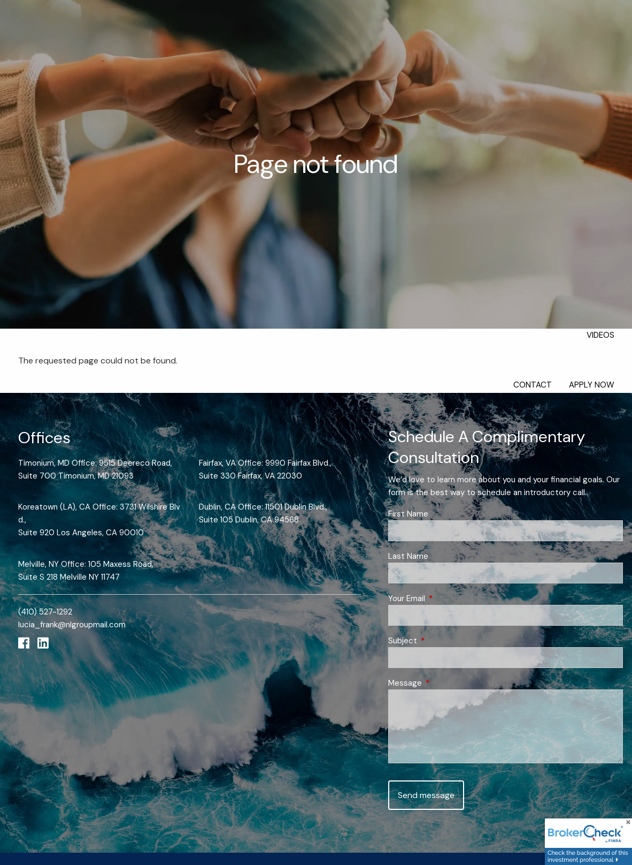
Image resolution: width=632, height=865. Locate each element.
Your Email (445, 598)
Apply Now (591, 385)
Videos (600, 335)
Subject (441, 640)
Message (444, 683)
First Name (408, 514)
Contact (532, 385)
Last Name (408, 556)
